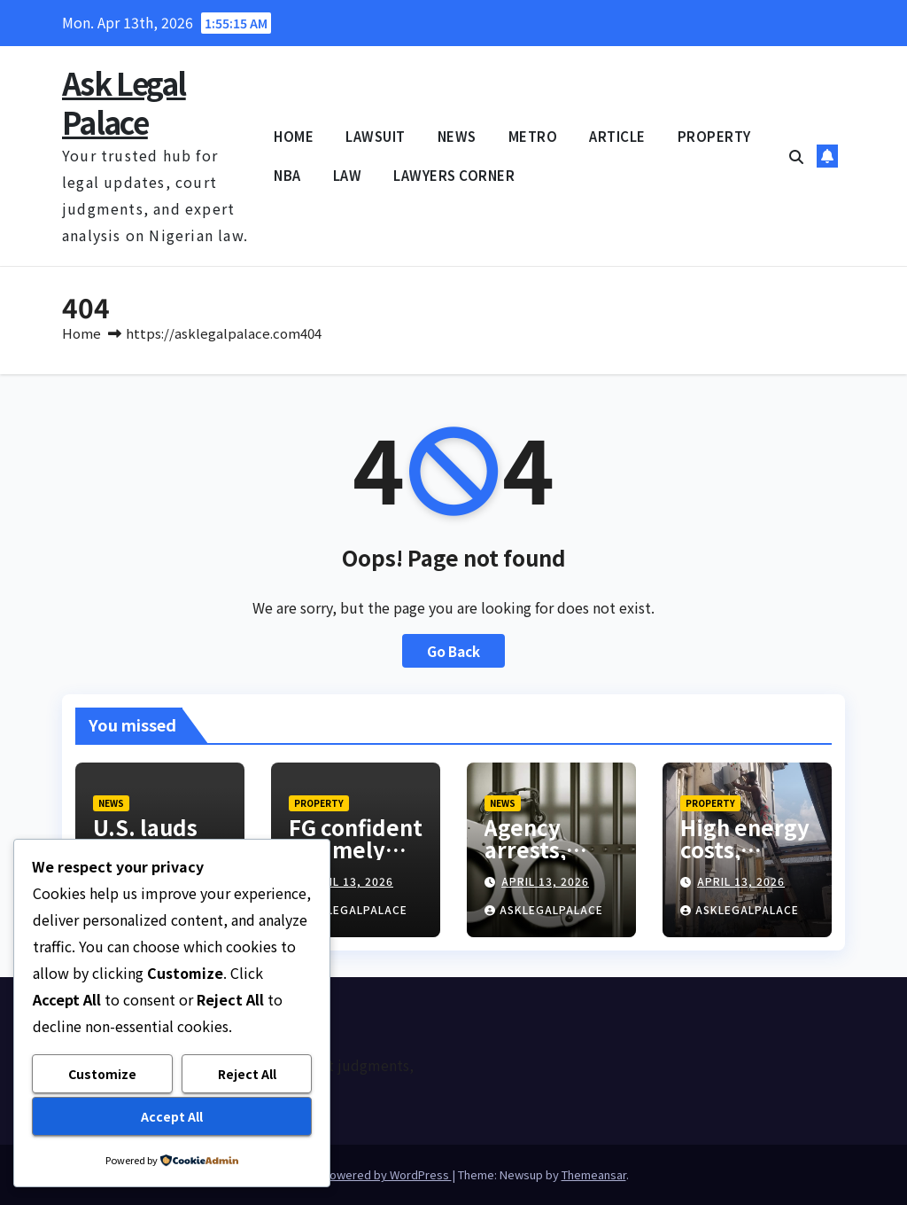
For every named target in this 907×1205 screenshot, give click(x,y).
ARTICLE (617, 136)
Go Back (453, 651)
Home (81, 333)
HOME (294, 136)
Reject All (247, 1074)
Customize (102, 1074)
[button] (796, 156)
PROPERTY (714, 136)
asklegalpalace (348, 909)
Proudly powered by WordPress (365, 1174)
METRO (533, 136)
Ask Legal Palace (124, 102)
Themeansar (594, 1174)
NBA (287, 175)
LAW (347, 175)
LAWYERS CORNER (454, 175)
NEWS (457, 136)
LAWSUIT (375, 136)
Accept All (172, 1116)
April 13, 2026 (349, 880)
